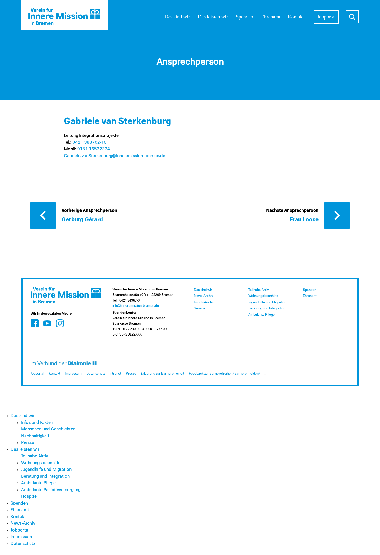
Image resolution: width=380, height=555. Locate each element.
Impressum (73, 373)
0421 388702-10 (90, 142)
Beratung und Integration (266, 308)
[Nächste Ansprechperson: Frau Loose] (308, 215)
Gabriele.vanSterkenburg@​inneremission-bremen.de (114, 156)
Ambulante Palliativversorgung (50, 490)
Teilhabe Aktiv (258, 290)
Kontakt (296, 17)
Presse (131, 373)
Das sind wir (177, 17)
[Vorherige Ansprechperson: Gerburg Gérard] (82, 215)
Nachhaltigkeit (35, 436)
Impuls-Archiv (204, 302)
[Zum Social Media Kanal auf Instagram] (60, 323)
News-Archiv (203, 296)
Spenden (244, 17)
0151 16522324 (93, 149)
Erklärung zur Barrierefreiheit (162, 373)
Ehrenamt (271, 17)
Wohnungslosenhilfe (263, 296)
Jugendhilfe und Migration (267, 302)
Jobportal (326, 17)
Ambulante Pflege (261, 315)
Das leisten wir (213, 17)
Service (199, 308)
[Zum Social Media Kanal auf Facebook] (35, 323)
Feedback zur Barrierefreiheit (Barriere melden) (224, 373)
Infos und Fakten (37, 422)
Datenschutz (95, 373)
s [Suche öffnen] (352, 16)
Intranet (115, 373)
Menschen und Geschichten (48, 429)
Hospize (29, 496)
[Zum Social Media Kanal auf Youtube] (47, 323)
